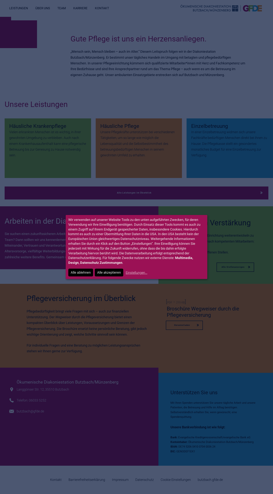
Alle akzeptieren (109, 272)
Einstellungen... (136, 273)
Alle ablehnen (81, 272)
